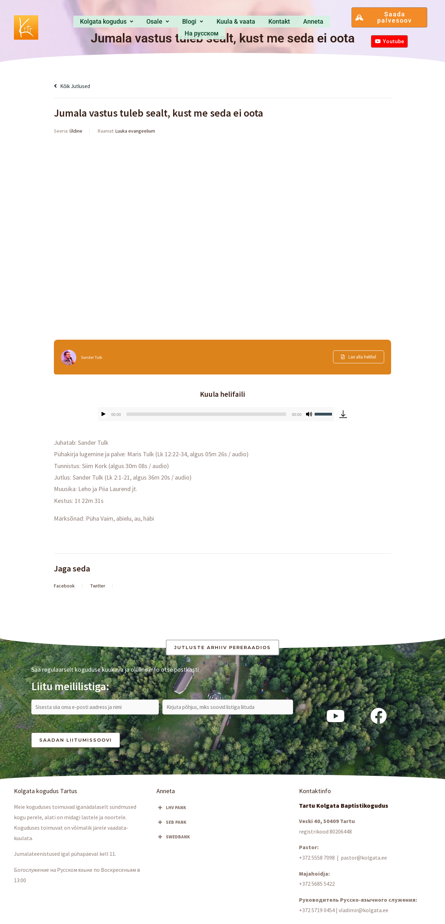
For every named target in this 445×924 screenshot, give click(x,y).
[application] (216, 414)
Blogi (172, 23)
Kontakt (253, 23)
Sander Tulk (93, 357)
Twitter (97, 585)
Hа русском (320, 23)
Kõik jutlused (75, 86)
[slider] (206, 414)
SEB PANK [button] (171, 825)
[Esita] (103, 414)
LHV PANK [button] (171, 810)
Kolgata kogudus (94, 23)
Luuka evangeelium (135, 131)
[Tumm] (309, 414)
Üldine (76, 131)
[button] (94, 23)
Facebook (64, 585)
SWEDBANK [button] (173, 840)
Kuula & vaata (212, 23)
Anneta (283, 23)
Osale (142, 23)
